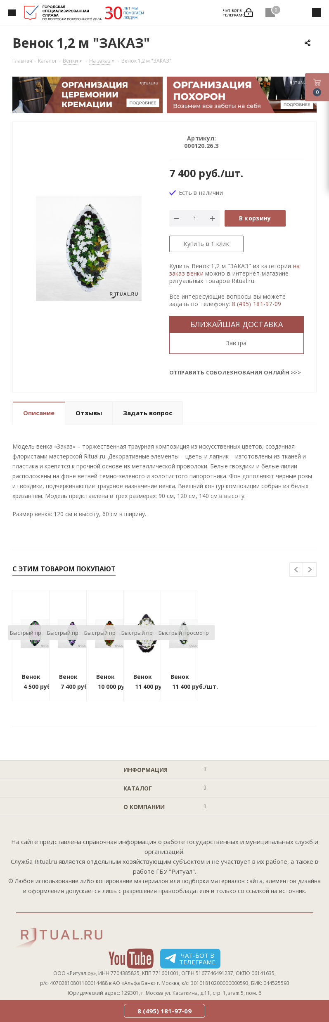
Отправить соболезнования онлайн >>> (235, 372)
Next (310, 570)
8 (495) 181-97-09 (257, 304)
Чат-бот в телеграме (190, 958)
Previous (296, 570)
